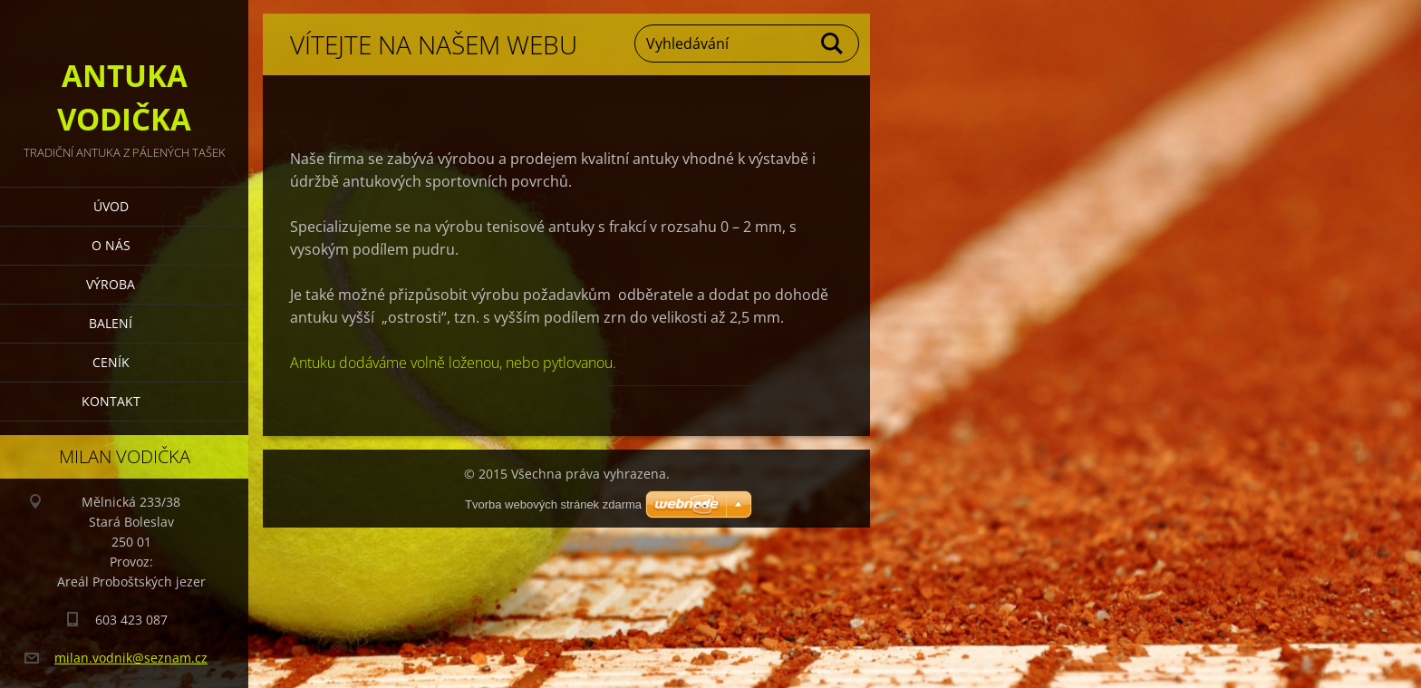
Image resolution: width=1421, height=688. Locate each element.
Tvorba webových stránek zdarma (553, 504)
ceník (111, 362)
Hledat (833, 43)
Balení (110, 323)
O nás (111, 245)
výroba (110, 284)
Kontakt (111, 401)
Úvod (111, 206)
